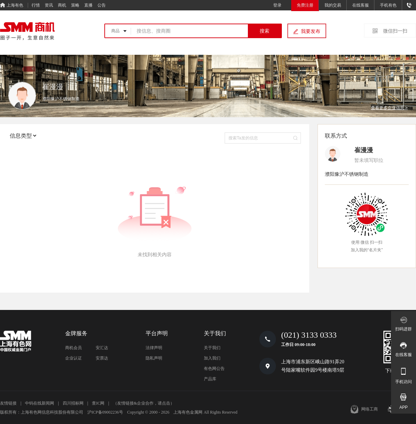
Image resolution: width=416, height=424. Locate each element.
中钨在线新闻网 (39, 403)
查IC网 (98, 403)
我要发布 (310, 31)
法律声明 (154, 347)
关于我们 (212, 347)
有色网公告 (214, 368)
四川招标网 (73, 403)
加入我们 (212, 358)
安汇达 (102, 347)
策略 (75, 5)
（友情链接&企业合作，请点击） (143, 403)
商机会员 (73, 347)
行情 (36, 5)
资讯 (49, 5)
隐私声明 (154, 358)
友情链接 (8, 403)
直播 (88, 5)
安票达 (102, 358)
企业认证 (73, 358)
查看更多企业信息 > (389, 107)
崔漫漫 (363, 150)
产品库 (210, 379)
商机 (62, 5)
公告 (101, 5)
